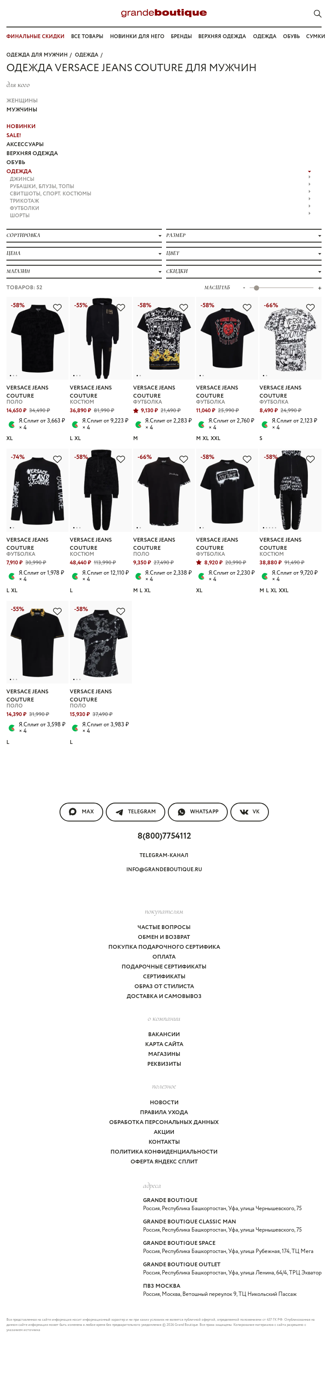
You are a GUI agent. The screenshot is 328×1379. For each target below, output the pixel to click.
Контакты (164, 1142)
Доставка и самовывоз (164, 996)
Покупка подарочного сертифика (164, 947)
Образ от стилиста (164, 987)
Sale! (13, 136)
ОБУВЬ (15, 163)
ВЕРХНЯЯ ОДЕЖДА (32, 154)
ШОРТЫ (160, 215)
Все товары (87, 36)
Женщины (22, 101)
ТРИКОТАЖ (160, 201)
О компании (164, 1018)
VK (249, 812)
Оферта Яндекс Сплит (164, 1162)
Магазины (164, 1054)
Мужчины (21, 110)
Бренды (181, 36)
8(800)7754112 (164, 836)
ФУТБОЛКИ (160, 208)
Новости (164, 1103)
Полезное (164, 1085)
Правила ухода (164, 1113)
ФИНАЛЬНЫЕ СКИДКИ (35, 36)
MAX (81, 812)
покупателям (164, 911)
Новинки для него (137, 36)
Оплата (164, 957)
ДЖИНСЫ (160, 179)
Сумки (315, 36)
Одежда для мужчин (37, 55)
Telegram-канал (164, 855)
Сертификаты (164, 977)
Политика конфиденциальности (164, 1152)
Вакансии (164, 1035)
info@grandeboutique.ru (164, 869)
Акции (164, 1132)
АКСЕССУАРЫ (25, 145)
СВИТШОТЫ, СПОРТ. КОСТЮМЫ (160, 194)
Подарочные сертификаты (164, 967)
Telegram (135, 812)
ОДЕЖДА (86, 55)
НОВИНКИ (21, 127)
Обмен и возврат (164, 937)
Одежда (265, 36)
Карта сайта (164, 1044)
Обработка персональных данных (164, 1122)
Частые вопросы (164, 927)
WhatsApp (197, 812)
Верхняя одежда (222, 36)
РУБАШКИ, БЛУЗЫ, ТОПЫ (160, 186)
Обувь (291, 36)
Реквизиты (164, 1064)
